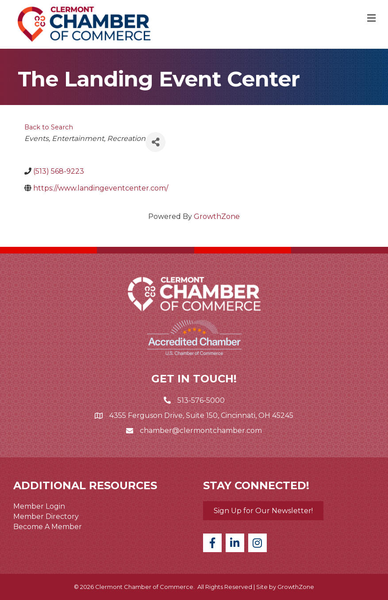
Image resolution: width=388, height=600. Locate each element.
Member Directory (46, 516)
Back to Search (48, 127)
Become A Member (47, 526)
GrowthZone (217, 216)
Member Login (39, 506)
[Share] (155, 142)
